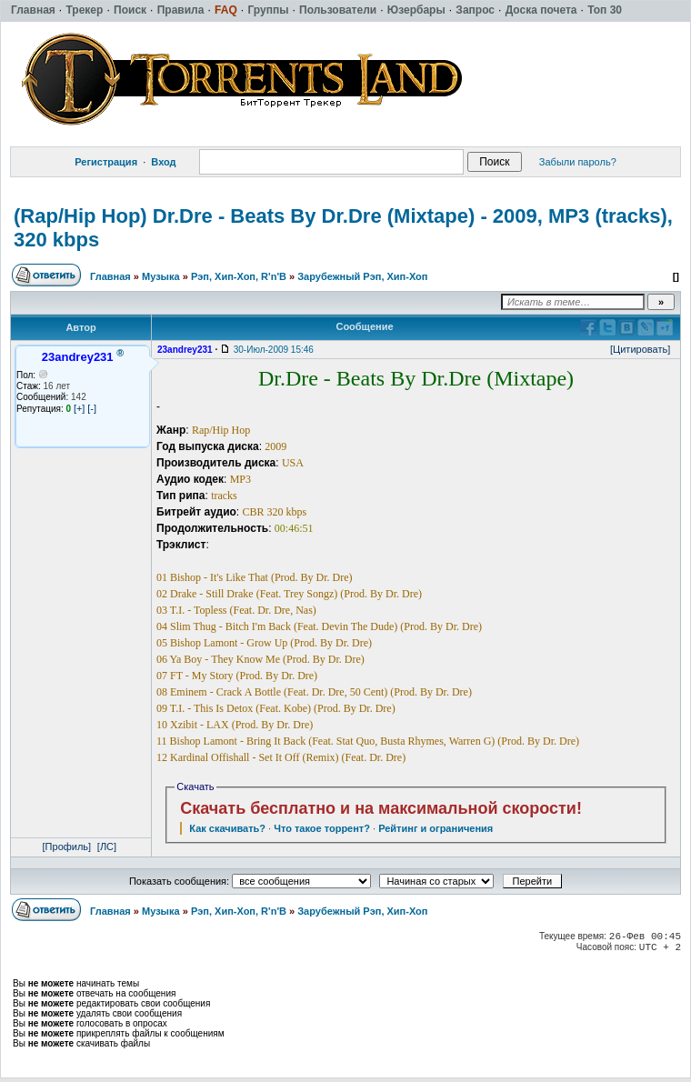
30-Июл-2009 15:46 (274, 350)
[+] (79, 408)
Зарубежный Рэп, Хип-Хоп (362, 276)
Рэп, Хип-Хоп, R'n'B (238, 276)
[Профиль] (67, 846)
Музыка (161, 276)
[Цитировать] (640, 349)
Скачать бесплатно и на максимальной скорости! (381, 808)
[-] (91, 408)
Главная (110, 276)
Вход (163, 161)
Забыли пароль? (577, 161)
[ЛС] (106, 846)
